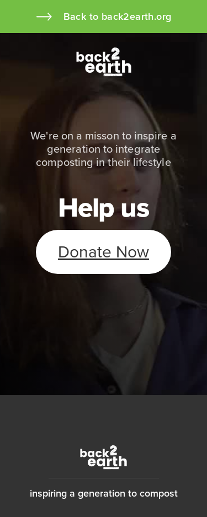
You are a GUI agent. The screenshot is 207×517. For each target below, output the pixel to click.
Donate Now (103, 252)
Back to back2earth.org (117, 16)
